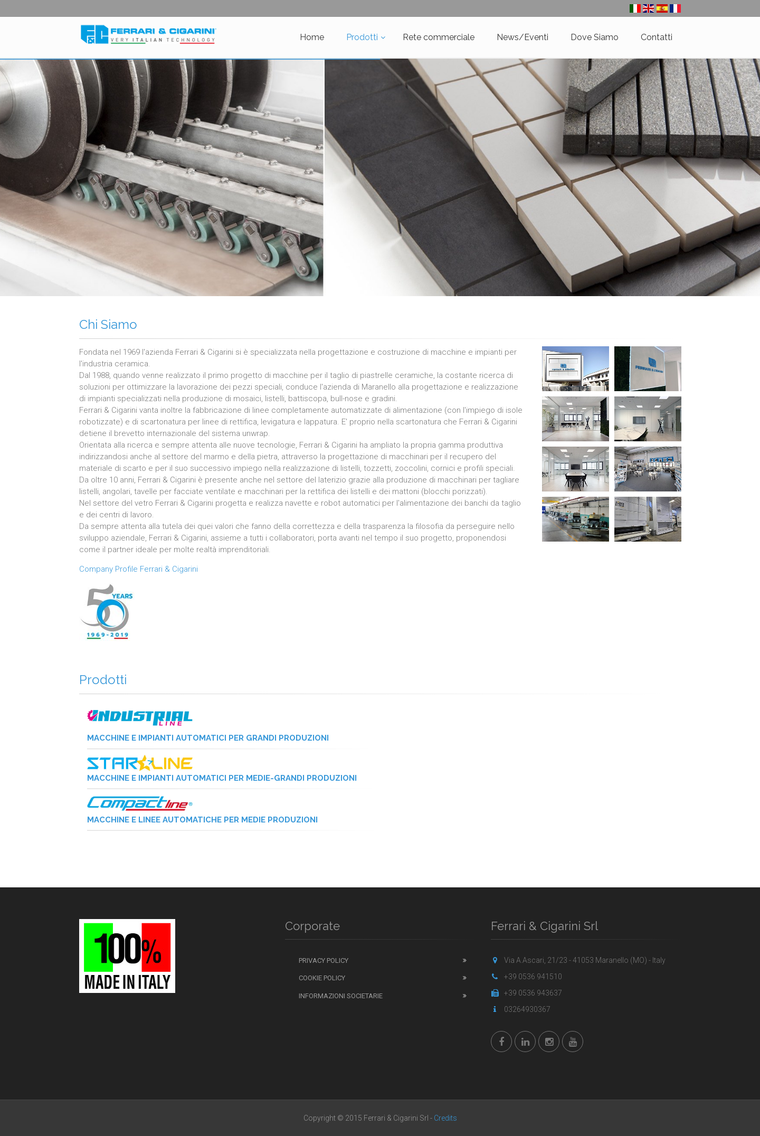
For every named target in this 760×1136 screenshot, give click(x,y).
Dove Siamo (595, 37)
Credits (445, 1118)
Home (312, 37)
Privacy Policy (323, 960)
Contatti (656, 37)
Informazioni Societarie (341, 996)
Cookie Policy (322, 978)
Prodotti (362, 37)
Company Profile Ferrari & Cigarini (138, 569)
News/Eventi (522, 37)
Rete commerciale (438, 37)
